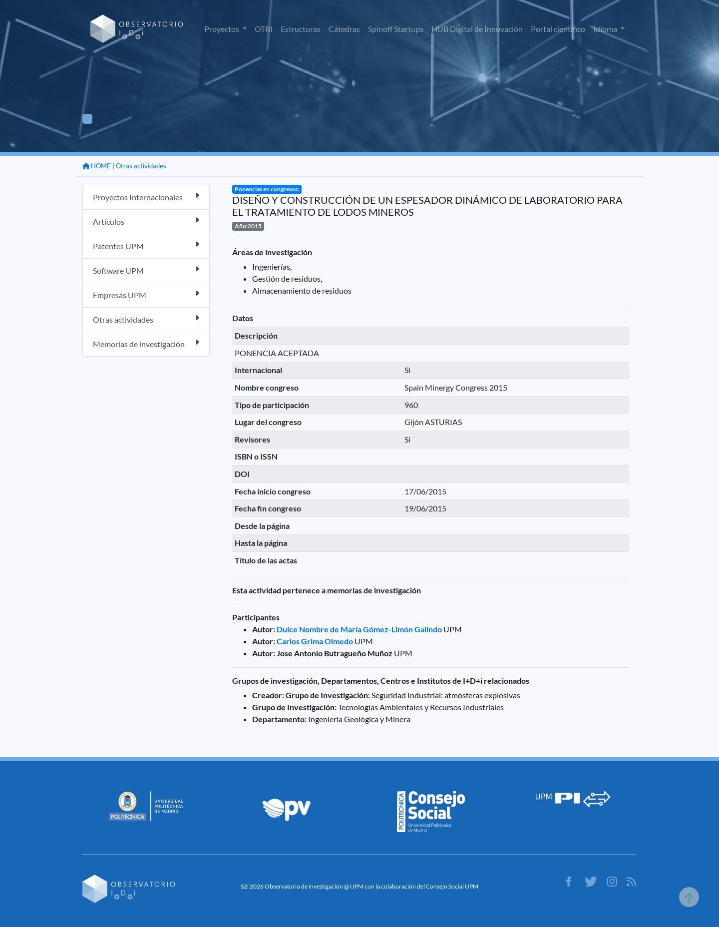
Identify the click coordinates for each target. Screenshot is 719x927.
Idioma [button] (606, 28)
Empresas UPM (146, 294)
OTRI (264, 28)
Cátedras (344, 28)
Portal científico (558, 28)
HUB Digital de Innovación (477, 28)
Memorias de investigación (146, 343)
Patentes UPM (146, 245)
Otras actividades (141, 166)
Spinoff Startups (395, 28)
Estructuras (301, 28)
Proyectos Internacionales (146, 196)
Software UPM (146, 270)
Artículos (146, 221)
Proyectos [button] (222, 28)
